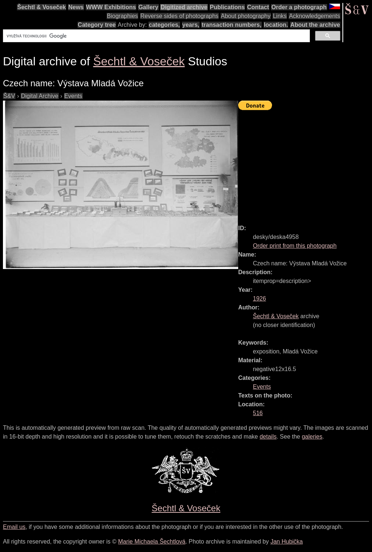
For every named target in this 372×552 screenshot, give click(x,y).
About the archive (315, 25)
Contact (258, 7)
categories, (164, 25)
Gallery (148, 7)
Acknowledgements (314, 16)
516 (258, 413)
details (268, 436)
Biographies (122, 16)
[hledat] (156, 36)
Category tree (97, 25)
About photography (246, 16)
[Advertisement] (305, 164)
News (76, 7)
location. (276, 25)
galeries (312, 436)
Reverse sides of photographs (179, 16)
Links (279, 16)
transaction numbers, (231, 25)
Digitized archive (184, 7)
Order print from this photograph (295, 246)
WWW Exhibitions (111, 7)
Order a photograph (298, 7)
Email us (14, 527)
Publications (227, 7)
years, (190, 25)
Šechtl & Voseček (41, 7)
